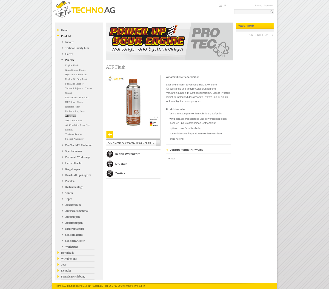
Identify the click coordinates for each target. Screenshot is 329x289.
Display (69, 129)
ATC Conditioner (74, 120)
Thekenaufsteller (73, 134)
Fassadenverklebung (73, 276)
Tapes (68, 199)
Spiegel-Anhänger (74, 138)
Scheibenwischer (75, 240)
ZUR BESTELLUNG (259, 35)
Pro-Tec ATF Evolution (78, 145)
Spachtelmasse (74, 151)
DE (220, 5)
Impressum (269, 5)
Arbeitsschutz (73, 205)
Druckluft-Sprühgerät (78, 175)
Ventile (69, 193)
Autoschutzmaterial (77, 210)
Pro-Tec (69, 60)
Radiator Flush (72, 106)
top (173, 158)
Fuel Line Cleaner (74, 83)
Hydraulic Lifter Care (76, 74)
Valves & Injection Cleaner (79, 88)
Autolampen (72, 216)
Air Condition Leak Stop (77, 125)
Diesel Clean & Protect (77, 97)
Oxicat (68, 92)
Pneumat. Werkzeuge (77, 157)
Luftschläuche (73, 163)
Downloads (67, 252)
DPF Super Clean (74, 102)
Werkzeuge (71, 246)
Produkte (66, 36)
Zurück (120, 173)
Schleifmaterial (74, 234)
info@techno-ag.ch (135, 286)
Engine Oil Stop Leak (76, 79)
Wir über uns (69, 258)
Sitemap (258, 5)
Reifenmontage (74, 187)
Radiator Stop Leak (75, 111)
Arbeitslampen (74, 222)
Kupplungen (72, 169)
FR (225, 5)
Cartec (69, 54)
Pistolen (70, 181)
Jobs (63, 264)
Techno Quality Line (77, 48)
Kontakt (66, 270)
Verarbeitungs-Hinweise (184, 149)
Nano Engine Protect (75, 69)
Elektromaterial (74, 228)
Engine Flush (72, 65)
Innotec (69, 42)
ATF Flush (70, 115)
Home (64, 30)
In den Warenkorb (127, 154)
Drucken (121, 163)
